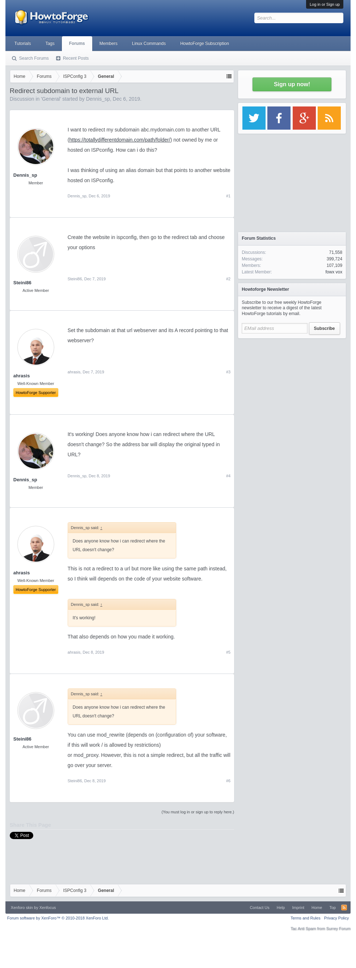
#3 (228, 372)
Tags (49, 43)
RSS (344, 907)
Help (281, 907)
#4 (228, 476)
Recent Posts (76, 58)
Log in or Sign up (325, 4)
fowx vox (333, 272)
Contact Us (259, 907)
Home (317, 907)
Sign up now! (292, 84)
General (51, 99)
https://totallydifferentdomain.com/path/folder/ (119, 140)
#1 (228, 196)
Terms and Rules (306, 918)
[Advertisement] (292, 387)
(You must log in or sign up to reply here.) (197, 812)
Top (332, 907)
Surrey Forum (338, 928)
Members (108, 43)
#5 (228, 652)
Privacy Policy (336, 918)
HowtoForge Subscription (204, 43)
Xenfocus (47, 907)
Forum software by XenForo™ (58, 918)
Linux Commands (149, 43)
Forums (77, 43)
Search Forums (34, 58)
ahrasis (74, 372)
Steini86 (22, 282)
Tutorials (22, 43)
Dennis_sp (98, 99)
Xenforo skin (22, 907)
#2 (228, 279)
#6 (228, 781)
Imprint (298, 907)
